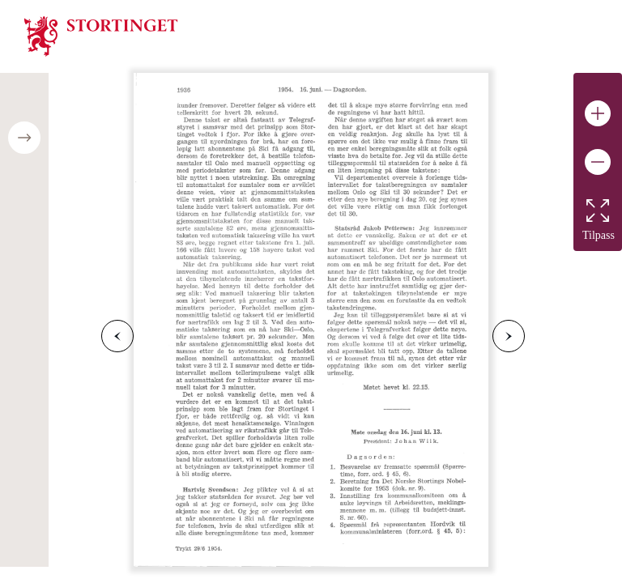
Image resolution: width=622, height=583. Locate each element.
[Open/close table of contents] (24, 137)
